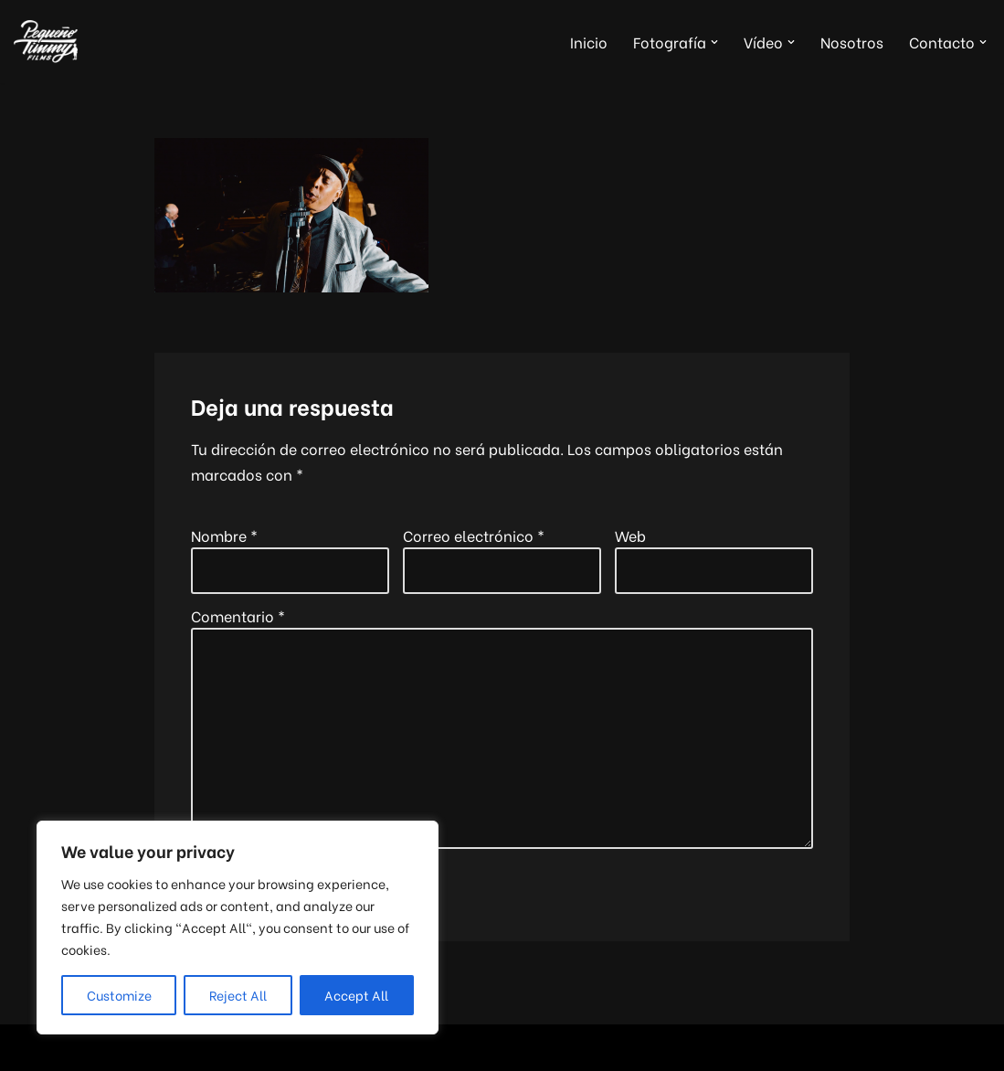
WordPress (234, 1047)
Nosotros (851, 41)
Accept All (356, 994)
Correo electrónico (473, 535)
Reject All (238, 994)
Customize (119, 994)
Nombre (224, 535)
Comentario (238, 615)
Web (630, 535)
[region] (238, 927)
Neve (31, 1047)
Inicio (589, 41)
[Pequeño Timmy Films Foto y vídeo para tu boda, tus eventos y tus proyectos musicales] (46, 41)
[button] (714, 42)
